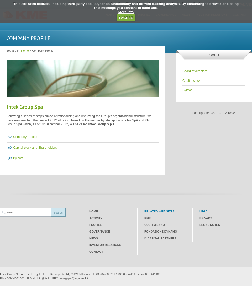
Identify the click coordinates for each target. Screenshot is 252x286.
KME (147, 218)
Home (25, 50)
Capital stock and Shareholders (35, 147)
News (93, 238)
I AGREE (126, 18)
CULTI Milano (154, 224)
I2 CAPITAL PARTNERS (160, 238)
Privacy (206, 218)
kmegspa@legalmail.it (74, 278)
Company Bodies (25, 137)
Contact (96, 251)
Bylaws (18, 158)
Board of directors (194, 71)
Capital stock (191, 81)
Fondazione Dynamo (160, 231)
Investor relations (105, 244)
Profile (95, 224)
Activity (95, 218)
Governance (99, 231)
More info (126, 12)
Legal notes (210, 224)
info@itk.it (43, 278)
